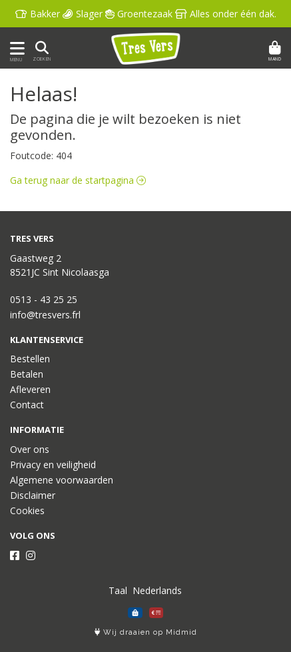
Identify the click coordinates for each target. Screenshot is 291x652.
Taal (118, 590)
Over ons (29, 449)
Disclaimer (32, 495)
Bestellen (30, 358)
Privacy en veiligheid (53, 464)
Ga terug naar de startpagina (78, 180)
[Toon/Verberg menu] (15, 48)
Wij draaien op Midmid (146, 632)
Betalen (26, 374)
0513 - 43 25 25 (43, 299)
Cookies (27, 510)
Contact (27, 404)
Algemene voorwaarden (61, 480)
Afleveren (30, 389)
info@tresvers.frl (45, 314)
